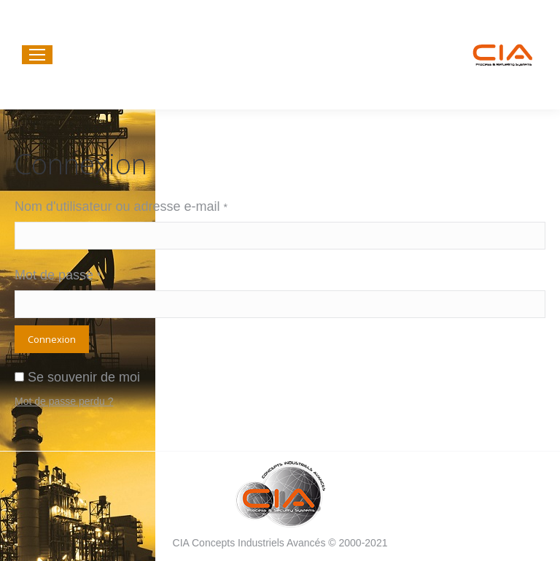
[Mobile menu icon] (37, 54)
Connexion (52, 339)
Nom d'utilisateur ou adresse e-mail (121, 206)
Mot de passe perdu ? (64, 401)
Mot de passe (58, 275)
